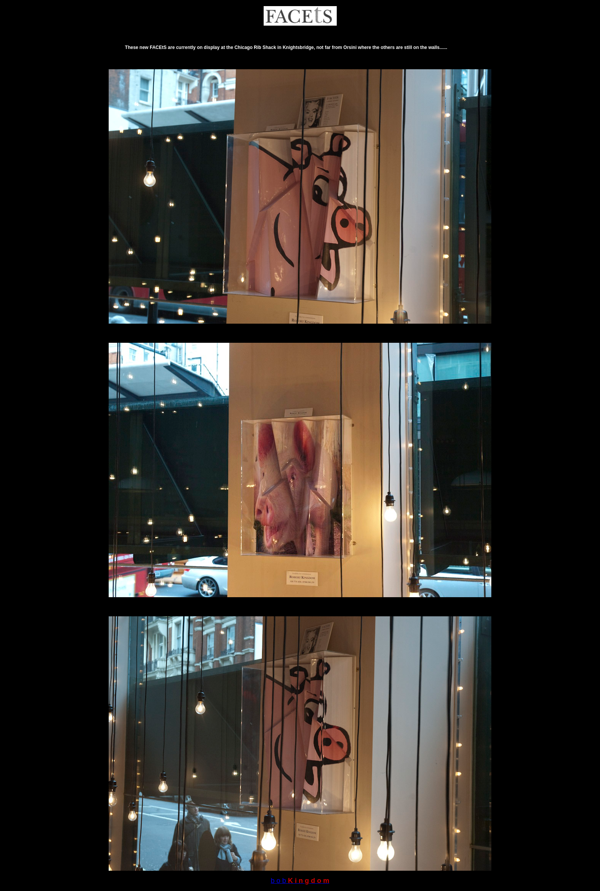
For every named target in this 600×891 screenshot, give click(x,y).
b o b (278, 880)
